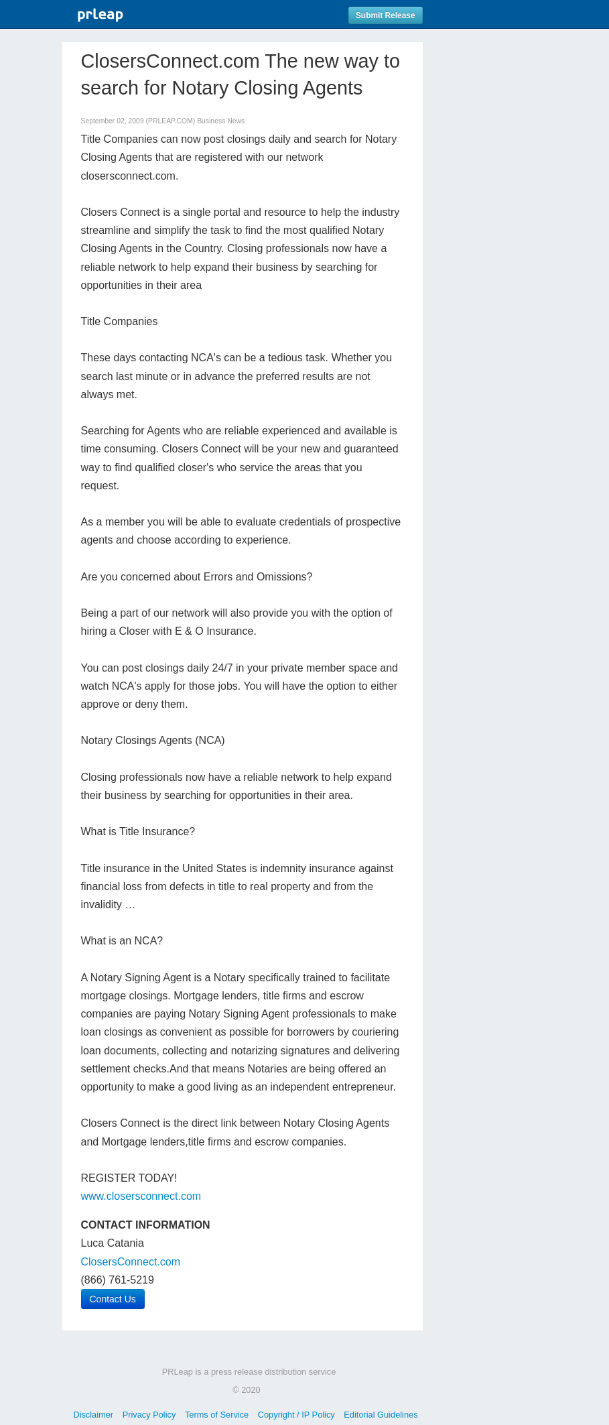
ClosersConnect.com (131, 1261)
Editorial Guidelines (380, 1415)
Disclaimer (93, 1415)
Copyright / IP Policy (296, 1415)
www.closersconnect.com (141, 1196)
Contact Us (113, 1299)
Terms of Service (217, 1415)
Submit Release (385, 15)
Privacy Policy (149, 1415)
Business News (221, 121)
